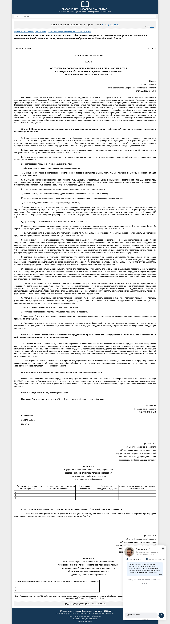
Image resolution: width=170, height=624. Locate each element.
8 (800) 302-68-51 (110, 24)
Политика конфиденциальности (85, 619)
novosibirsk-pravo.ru (85, 621)
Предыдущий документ (74, 603)
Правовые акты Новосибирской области (30, 32)
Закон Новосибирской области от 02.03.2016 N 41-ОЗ (70, 32)
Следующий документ (96, 603)
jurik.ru (152, 27)
